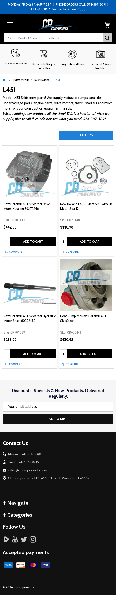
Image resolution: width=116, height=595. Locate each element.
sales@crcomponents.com (27, 470)
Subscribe (58, 419)
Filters (86, 135)
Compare (13, 251)
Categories (17, 515)
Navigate (15, 503)
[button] (44, 59)
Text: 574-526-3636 (23, 462)
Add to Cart (33, 242)
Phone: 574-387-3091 (24, 454)
